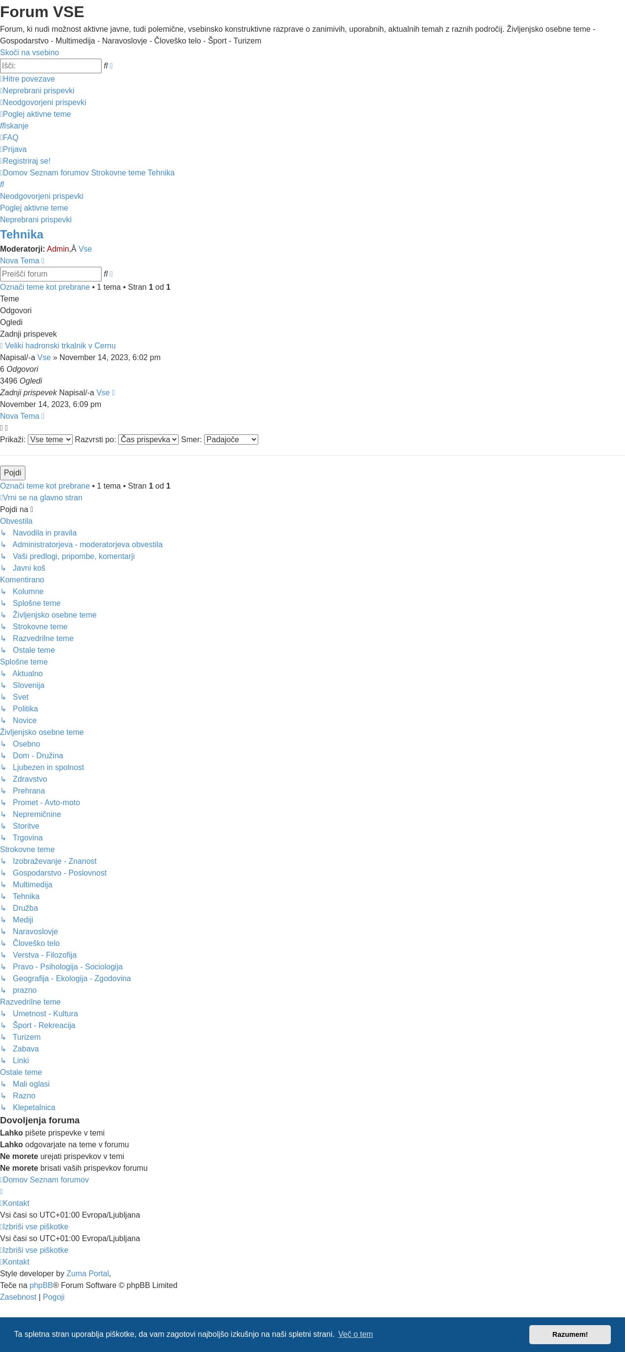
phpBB (41, 1285)
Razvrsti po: (127, 439)
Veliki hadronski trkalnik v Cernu (60, 346)
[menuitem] (37, 90)
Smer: (219, 439)
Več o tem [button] (355, 1334)
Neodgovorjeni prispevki (41, 196)
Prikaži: (36, 439)
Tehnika (21, 234)
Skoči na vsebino (29, 52)
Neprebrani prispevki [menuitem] (36, 219)
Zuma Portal (87, 1273)
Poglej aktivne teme (34, 208)
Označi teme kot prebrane (45, 287)
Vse (85, 249)
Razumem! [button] (570, 1334)
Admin (58, 249)
